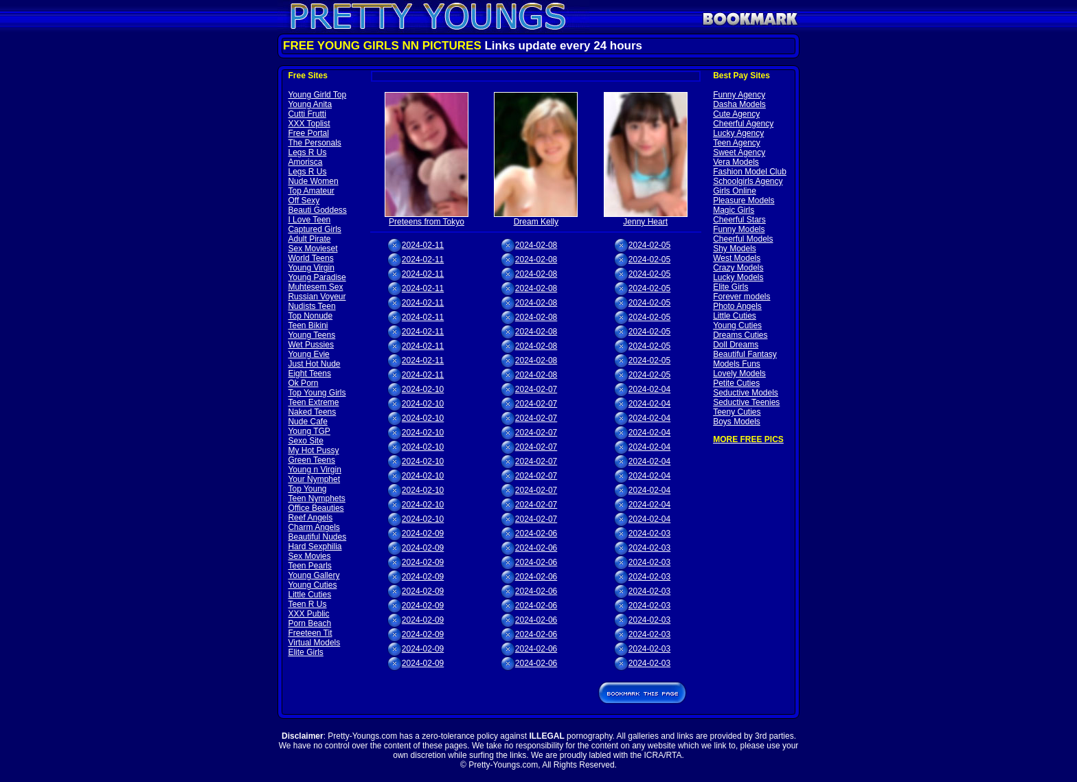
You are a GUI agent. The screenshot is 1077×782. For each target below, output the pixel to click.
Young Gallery (313, 575)
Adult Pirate (309, 239)
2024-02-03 (649, 533)
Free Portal (308, 133)
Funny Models (738, 229)
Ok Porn (303, 383)
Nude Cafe (307, 421)
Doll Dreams (735, 344)
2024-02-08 (536, 245)
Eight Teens (309, 373)
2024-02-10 (423, 389)
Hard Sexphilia (314, 546)
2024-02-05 (649, 245)
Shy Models (734, 248)
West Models (736, 258)
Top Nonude (310, 316)
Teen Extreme (313, 402)
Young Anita (310, 104)
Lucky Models (738, 277)
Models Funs (736, 364)
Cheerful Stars (739, 220)
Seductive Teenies (746, 402)
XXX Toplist (309, 123)
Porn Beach (309, 623)
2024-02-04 (649, 389)
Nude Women (313, 181)
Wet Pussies (310, 344)
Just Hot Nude (314, 364)
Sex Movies (309, 556)
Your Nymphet (314, 479)
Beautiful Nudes (317, 537)
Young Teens (311, 335)
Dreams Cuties (740, 335)
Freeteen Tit (310, 633)
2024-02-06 (536, 533)
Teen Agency (736, 143)
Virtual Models (314, 642)
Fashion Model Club (749, 171)
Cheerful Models (743, 239)
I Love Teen (309, 220)
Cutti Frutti (307, 114)
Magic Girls (733, 210)
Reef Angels (310, 517)
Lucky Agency (738, 133)
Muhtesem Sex (315, 287)
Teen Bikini (308, 325)
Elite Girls (305, 652)
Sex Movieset (312, 248)
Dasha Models (739, 104)
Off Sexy (303, 200)
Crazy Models (738, 268)
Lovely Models (739, 373)
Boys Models (736, 421)
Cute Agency (736, 114)
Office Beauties (315, 508)
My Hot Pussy (313, 450)
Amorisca (305, 162)
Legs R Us (307, 152)
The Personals (314, 143)
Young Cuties (312, 585)
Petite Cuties (736, 383)
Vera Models (736, 162)
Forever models (741, 296)
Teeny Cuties (736, 412)
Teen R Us (307, 604)
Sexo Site (305, 441)
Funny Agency (739, 95)
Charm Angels (313, 527)
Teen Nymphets (316, 498)
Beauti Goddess (317, 210)
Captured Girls (314, 229)
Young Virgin (311, 268)
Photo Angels (737, 306)
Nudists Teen (311, 306)
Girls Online (734, 191)
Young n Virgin (314, 469)
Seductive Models (745, 393)
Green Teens (311, 460)
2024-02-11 (423, 245)
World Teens (310, 258)
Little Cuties (309, 594)
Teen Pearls (309, 566)
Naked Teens (312, 412)
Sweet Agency (739, 152)
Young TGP (309, 431)
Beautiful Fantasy (745, 354)
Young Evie (308, 354)
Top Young (307, 489)
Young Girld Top (317, 95)
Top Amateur (311, 191)
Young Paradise (316, 277)
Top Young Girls (316, 393)
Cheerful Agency (743, 123)
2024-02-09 (423, 533)
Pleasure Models (743, 200)
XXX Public (308, 614)
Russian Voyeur (316, 296)
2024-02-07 (536, 389)
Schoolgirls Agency (747, 181)
